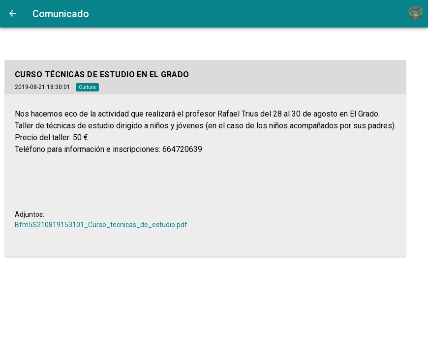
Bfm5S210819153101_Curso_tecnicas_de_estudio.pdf (101, 225)
